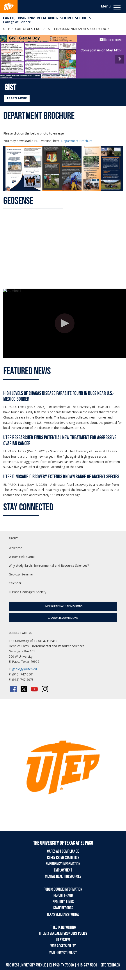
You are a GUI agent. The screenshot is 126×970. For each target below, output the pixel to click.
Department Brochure (76, 141)
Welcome (15, 548)
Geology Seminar (21, 574)
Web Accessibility (63, 946)
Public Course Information (63, 889)
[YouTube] (34, 689)
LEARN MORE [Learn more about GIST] (17, 98)
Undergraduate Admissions (63, 606)
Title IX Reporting (63, 927)
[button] (6, 59)
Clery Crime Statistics (63, 857)
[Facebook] (13, 689)
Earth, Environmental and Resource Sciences (47, 18)
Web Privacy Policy (63, 952)
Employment (63, 870)
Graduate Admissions (63, 618)
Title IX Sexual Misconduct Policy (63, 933)
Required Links (63, 901)
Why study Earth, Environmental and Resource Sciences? (49, 565)
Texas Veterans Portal (63, 914)
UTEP (6, 29)
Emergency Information (63, 863)
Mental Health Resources (63, 876)
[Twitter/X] (23, 689)
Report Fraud (63, 895)
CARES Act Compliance (63, 851)
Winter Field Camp (22, 557)
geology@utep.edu (25, 669)
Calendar (15, 583)
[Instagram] (45, 689)
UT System (63, 940)
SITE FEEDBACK (110, 965)
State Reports (63, 908)
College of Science (17, 22)
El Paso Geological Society (27, 592)
